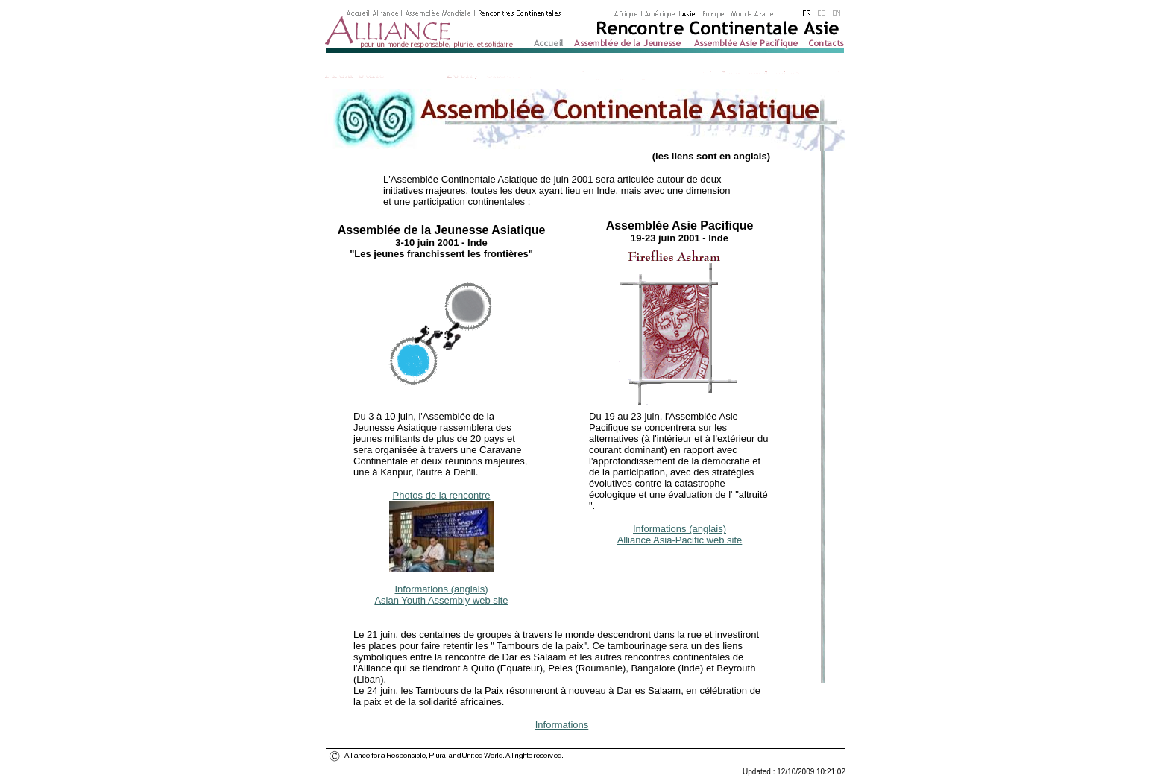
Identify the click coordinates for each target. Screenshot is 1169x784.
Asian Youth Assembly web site (441, 600)
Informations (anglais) (441, 589)
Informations (562, 724)
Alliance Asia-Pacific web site (680, 540)
